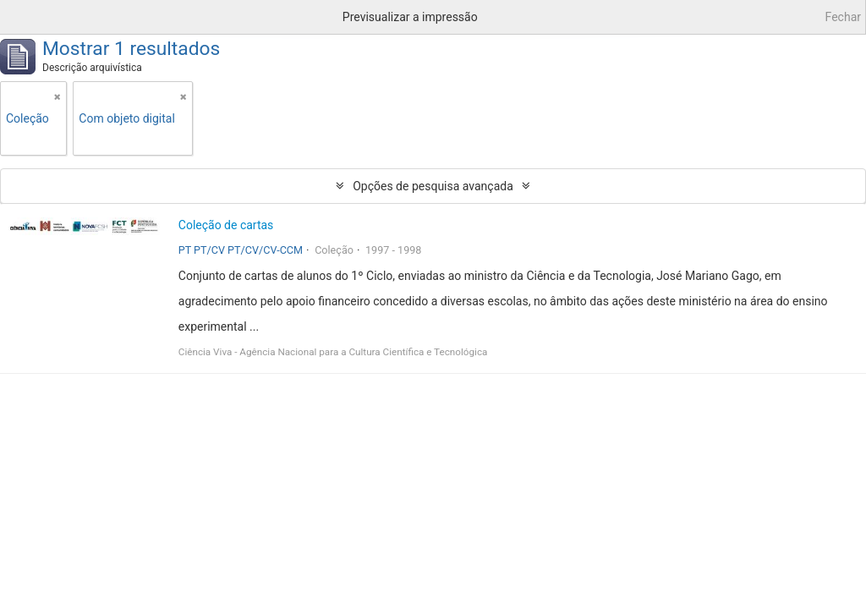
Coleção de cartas (226, 225)
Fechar (843, 17)
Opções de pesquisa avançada (433, 186)
